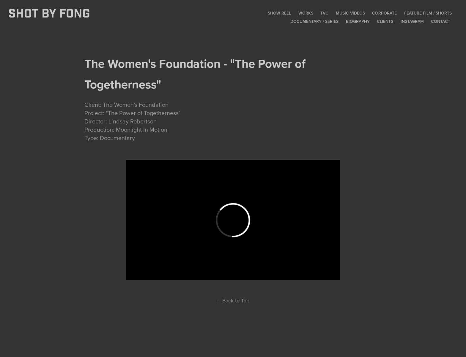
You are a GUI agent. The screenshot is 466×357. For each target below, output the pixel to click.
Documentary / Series (314, 21)
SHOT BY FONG (49, 14)
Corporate (384, 13)
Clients (385, 21)
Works (305, 13)
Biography (358, 21)
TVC (324, 13)
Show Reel (279, 13)
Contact (440, 21)
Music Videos (350, 13)
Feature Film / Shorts (428, 13)
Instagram (412, 21)
